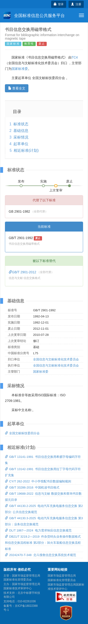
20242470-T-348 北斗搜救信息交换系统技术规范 (40, 555)
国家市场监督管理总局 (62, 575)
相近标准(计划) (26, 150)
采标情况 (20, 137)
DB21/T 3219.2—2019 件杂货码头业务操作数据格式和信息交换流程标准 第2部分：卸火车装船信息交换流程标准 (43, 543)
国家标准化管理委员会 (62, 580)
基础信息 (20, 131)
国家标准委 (19, 69)
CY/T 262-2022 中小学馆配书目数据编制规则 (38, 481)
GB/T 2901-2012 (23, 272)
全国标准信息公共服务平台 (34, 15)
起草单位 (20, 144)
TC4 (75, 57)
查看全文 (16, 88)
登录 (59, 4)
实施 (43, 181)
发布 (21, 181)
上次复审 (55, 189)
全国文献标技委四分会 (22, 433)
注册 (76, 4)
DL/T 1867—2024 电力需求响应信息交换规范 (38, 530)
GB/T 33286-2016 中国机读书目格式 (32, 487)
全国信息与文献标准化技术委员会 (56, 359)
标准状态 (20, 124)
